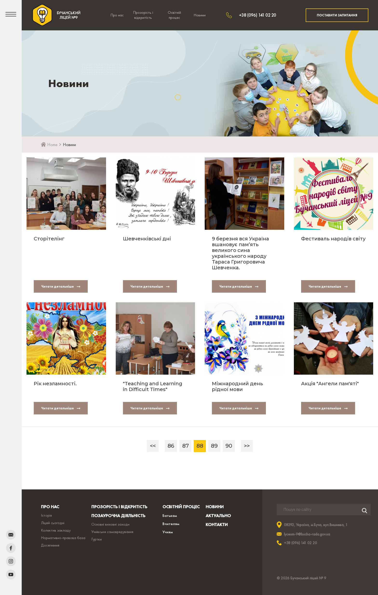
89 (214, 446)
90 (228, 446)
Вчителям (170, 523)
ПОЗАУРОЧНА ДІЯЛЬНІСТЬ (118, 515)
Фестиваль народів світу (333, 239)
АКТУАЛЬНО (218, 515)
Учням (167, 531)
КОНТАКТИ (217, 524)
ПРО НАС (50, 506)
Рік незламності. (55, 383)
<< (153, 446)
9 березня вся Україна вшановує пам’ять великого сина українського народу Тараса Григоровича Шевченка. (240, 253)
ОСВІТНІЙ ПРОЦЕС (181, 506)
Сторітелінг (49, 239)
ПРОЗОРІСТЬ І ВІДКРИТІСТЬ (119, 506)
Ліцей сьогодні (52, 522)
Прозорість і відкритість (143, 15)
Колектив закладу (56, 530)
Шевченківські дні (147, 239)
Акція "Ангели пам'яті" (330, 383)
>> (247, 446)
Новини (200, 15)
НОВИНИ (215, 506)
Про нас (117, 15)
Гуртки (96, 539)
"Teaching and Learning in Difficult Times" (152, 386)
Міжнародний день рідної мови (237, 386)
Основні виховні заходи (110, 524)
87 (185, 446)
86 (171, 446)
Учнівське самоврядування (112, 531)
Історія (46, 515)
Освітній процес (174, 15)
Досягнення (50, 545)
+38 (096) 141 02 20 (257, 15)
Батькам (169, 515)
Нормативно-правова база (63, 537)
